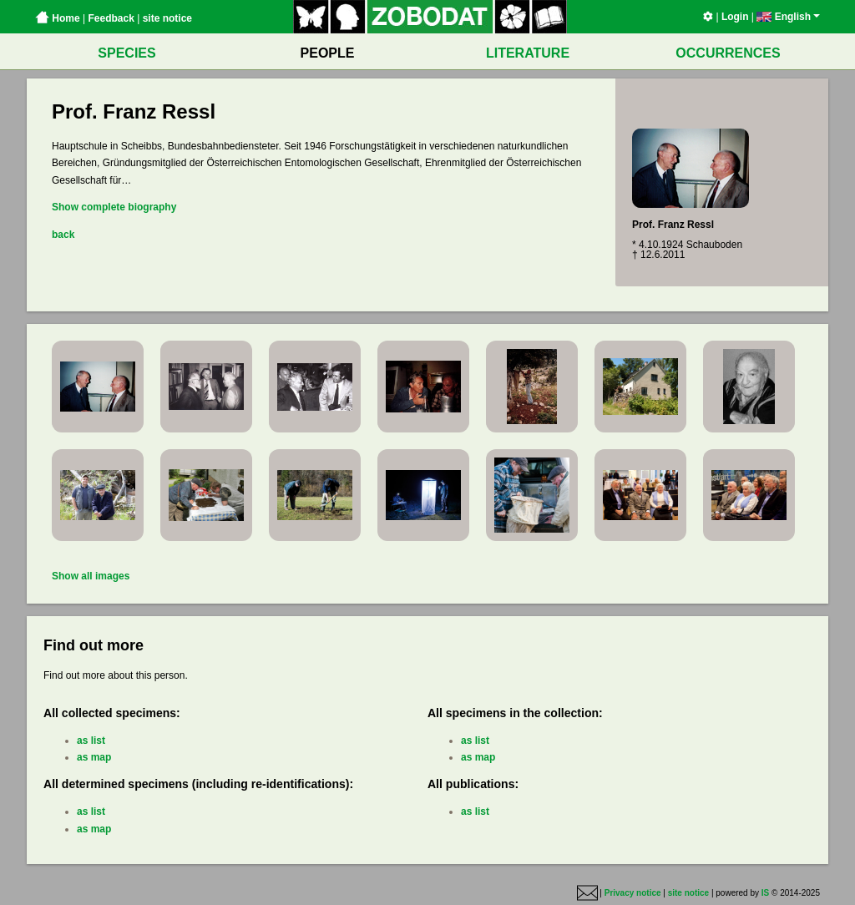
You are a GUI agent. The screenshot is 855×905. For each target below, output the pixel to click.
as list (91, 740)
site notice (167, 18)
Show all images (90, 576)
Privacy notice (633, 893)
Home (57, 18)
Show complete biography (114, 207)
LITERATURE (527, 53)
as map (94, 757)
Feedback (111, 18)
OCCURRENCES (727, 53)
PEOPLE (328, 53)
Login (735, 17)
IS (765, 893)
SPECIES (126, 53)
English (788, 17)
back (63, 234)
